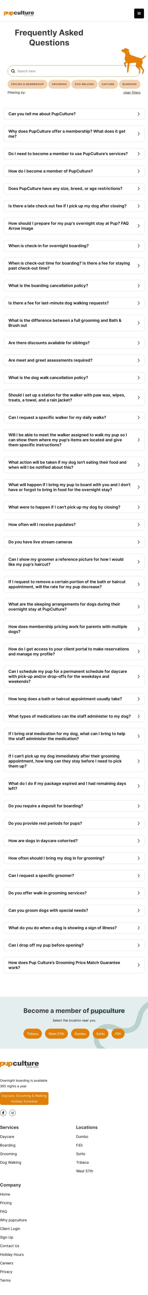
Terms (5, 1286)
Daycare (7, 1142)
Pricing (6, 1209)
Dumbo (80, 1039)
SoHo (100, 1039)
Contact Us (9, 1252)
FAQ (3, 1217)
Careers (6, 1269)
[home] (19, 13)
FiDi (118, 1039)
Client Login (10, 1234)
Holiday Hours (12, 1260)
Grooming (8, 1160)
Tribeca (32, 1039)
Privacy (6, 1277)
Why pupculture (13, 1226)
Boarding (7, 1151)
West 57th (56, 1039)
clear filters (131, 92)
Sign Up (6, 1243)
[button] (139, 13)
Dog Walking (10, 1168)
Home (5, 1200)
